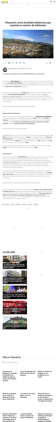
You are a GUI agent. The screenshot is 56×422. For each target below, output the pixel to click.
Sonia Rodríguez (12, 68)
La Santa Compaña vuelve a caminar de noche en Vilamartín (26, 415)
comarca (12, 204)
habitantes (24, 204)
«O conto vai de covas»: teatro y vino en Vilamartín (28, 395)
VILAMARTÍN (36, 204)
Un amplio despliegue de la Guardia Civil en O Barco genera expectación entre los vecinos (14, 266)
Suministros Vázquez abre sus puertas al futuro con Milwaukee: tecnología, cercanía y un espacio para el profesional (14, 310)
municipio (7, 135)
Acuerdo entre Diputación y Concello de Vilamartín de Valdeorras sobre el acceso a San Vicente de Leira (10, 376)
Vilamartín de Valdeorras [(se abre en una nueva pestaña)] (44, 116)
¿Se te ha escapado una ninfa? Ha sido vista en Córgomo (28, 373)
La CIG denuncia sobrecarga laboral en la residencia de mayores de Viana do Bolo (14, 326)
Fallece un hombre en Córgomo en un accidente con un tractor (45, 374)
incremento (18, 204)
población (7, 204)
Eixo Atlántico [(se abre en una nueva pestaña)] (15, 81)
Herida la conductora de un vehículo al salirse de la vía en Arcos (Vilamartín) (9, 396)
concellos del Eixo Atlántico (10, 162)
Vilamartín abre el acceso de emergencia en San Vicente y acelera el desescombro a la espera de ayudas (45, 397)
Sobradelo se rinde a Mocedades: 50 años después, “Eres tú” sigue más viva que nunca (14, 296)
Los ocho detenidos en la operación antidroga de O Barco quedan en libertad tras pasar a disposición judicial (13, 280)
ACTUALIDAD (30, 204)
